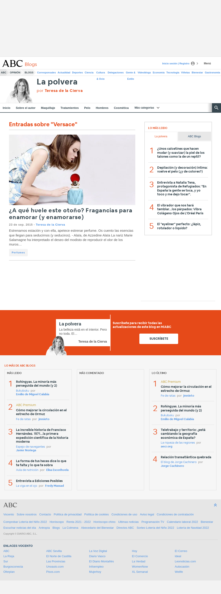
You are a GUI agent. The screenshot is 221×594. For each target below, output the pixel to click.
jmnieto (44, 419)
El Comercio (140, 556)
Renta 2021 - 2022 (79, 522)
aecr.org (166, 446)
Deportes (77, 72)
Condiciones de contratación (175, 514)
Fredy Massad (54, 485)
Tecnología (172, 72)
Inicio (6, 108)
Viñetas (185, 72)
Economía (159, 72)
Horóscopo (57, 522)
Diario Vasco (97, 556)
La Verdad (138, 561)
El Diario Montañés (101, 561)
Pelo (87, 108)
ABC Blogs (194, 136)
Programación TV (152, 522)
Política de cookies (96, 514)
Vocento (8, 514)
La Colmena (70, 527)
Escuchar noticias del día (19, 527)
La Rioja (8, 556)
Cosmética (121, 108)
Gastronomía (212, 72)
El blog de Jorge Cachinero (179, 462)
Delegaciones (116, 72)
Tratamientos (69, 108)
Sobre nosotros (27, 514)
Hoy (134, 551)
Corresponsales (46, 72)
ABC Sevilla (54, 551)
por (60, 91)
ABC (3, 72)
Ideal (178, 556)
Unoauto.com (55, 566)
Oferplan (9, 571)
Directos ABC (125, 527)
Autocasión (182, 566)
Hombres (102, 108)
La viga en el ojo (26, 485)
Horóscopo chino (105, 522)
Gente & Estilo (130, 73)
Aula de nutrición (27, 470)
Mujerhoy (95, 571)
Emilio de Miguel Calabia (32, 394)
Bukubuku (22, 390)
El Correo (181, 551)
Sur (5, 561)
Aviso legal (147, 514)
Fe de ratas (23, 419)
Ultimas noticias (128, 522)
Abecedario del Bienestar (97, 527)
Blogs (29, 72)
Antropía (44, 527)
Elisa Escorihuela (57, 470)
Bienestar (197, 72)
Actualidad (64, 72)
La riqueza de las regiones (178, 442)
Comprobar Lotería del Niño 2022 (25, 522)
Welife (179, 571)
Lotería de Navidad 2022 (193, 527)
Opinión (15, 72)
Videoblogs (144, 72)
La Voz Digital (98, 551)
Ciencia (89, 72)
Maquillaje (48, 108)
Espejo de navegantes (30, 446)
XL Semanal (140, 571)
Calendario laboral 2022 (182, 522)
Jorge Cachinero (172, 466)
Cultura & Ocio (100, 73)
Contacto (45, 514)
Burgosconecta (13, 566)
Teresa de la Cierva (50, 224)
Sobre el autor (25, 108)
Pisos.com (53, 571)
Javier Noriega (26, 450)
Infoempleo (96, 566)
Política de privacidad (68, 514)
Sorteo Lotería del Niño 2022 (155, 527)
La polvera (57, 82)
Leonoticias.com (185, 561)
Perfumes (18, 252)
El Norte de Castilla (58, 556)
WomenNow (140, 566)
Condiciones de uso (124, 514)
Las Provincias (55, 561)
